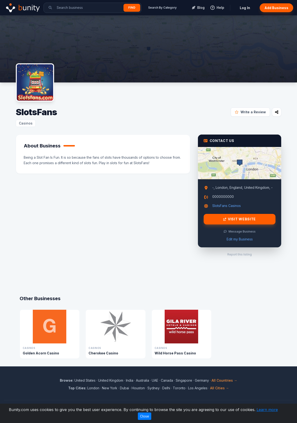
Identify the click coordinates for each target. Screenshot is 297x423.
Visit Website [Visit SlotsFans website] (239, 219)
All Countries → (224, 380)
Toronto (179, 388)
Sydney (153, 388)
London (93, 388)
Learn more (267, 409)
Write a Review (250, 112)
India (129, 380)
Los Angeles (197, 388)
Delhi (166, 388)
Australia (142, 380)
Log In (245, 8)
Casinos (26, 123)
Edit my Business (240, 239)
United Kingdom (110, 380)
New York (109, 388)
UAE (155, 380)
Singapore (184, 380)
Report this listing (239, 254)
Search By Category (162, 7)
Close (144, 416)
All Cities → (219, 388)
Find (131, 7)
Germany (202, 380)
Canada (167, 380)
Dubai (124, 388)
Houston (138, 388)
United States (84, 380)
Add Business (276, 8)
